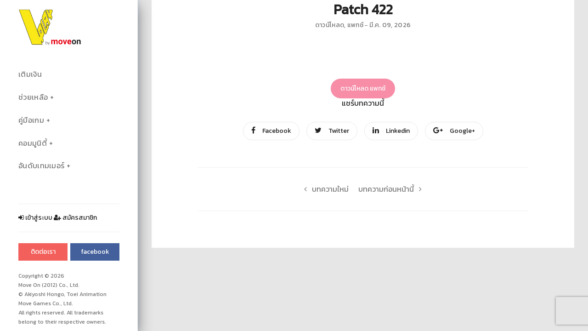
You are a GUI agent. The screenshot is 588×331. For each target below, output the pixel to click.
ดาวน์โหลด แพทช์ (362, 88)
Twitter (332, 131)
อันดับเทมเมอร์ (41, 165)
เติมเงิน (30, 74)
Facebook (271, 131)
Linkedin (391, 131)
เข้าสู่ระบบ (35, 218)
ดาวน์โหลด (329, 25)
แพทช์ (355, 25)
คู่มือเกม (31, 120)
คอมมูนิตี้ (32, 143)
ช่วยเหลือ (33, 97)
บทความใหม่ (324, 188)
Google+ (454, 131)
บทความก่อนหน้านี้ (392, 188)
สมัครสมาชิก (75, 218)
